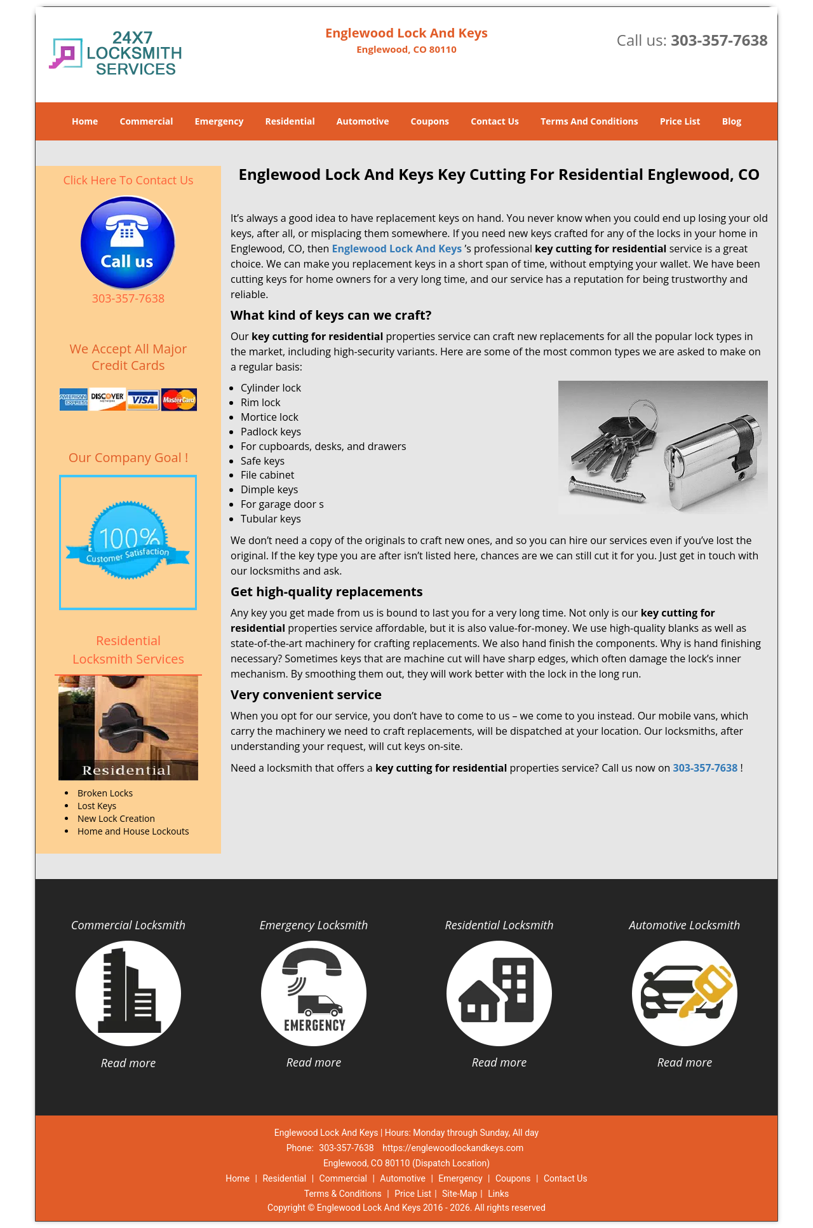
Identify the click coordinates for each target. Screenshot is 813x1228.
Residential (290, 121)
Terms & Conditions (343, 1194)
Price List (680, 121)
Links (498, 1194)
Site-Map (459, 1194)
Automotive (363, 121)
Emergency (219, 121)
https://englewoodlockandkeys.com (452, 1148)
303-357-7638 (719, 39)
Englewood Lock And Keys (397, 249)
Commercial (146, 121)
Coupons (430, 121)
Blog (731, 121)
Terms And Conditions (589, 121)
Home (85, 121)
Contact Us (495, 121)
